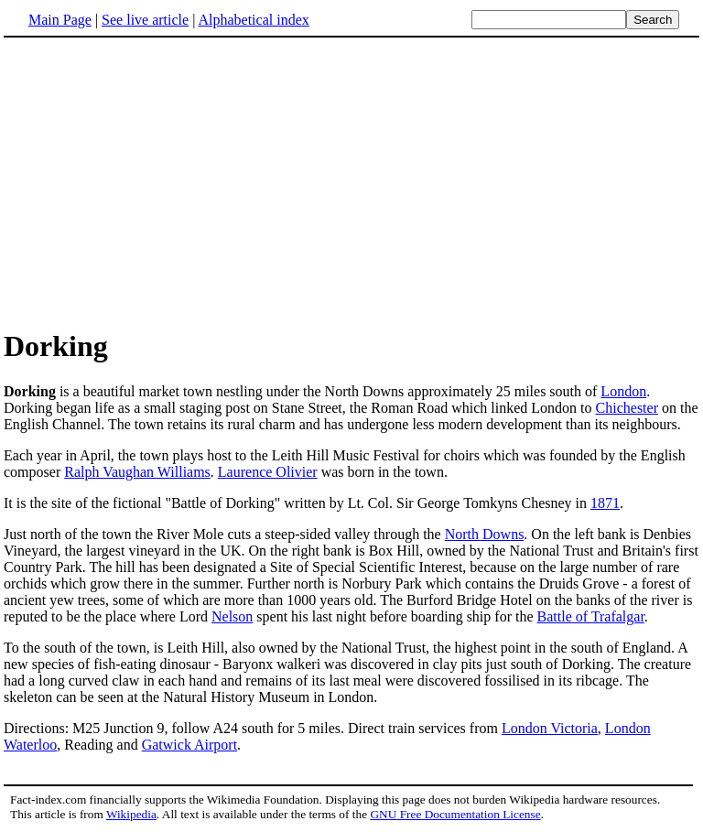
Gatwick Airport (189, 744)
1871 (605, 503)
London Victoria (550, 728)
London (623, 391)
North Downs (485, 534)
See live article (145, 19)
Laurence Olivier (268, 472)
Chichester (627, 408)
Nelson (232, 616)
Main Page (60, 19)
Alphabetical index (253, 19)
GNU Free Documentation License (455, 814)
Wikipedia (131, 814)
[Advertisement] (351, 182)
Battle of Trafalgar (590, 616)
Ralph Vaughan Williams (137, 472)
